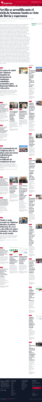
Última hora (12, 383)
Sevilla (12, 384)
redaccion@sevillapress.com (10, 399)
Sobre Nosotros (24, 382)
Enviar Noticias (34, 395)
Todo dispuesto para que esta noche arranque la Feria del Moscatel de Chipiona (14, 189)
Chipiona (12, 6)
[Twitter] (2, 390)
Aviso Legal (23, 388)
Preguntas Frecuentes (35, 394)
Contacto (23, 389)
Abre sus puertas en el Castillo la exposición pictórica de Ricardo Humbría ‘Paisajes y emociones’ (14, 116)
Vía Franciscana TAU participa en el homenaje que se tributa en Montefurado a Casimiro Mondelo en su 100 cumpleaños (4, 273)
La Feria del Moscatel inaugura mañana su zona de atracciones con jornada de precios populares (4, 252)
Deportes (12, 388)
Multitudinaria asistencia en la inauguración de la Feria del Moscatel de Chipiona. (23, 114)
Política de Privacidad (25, 384)
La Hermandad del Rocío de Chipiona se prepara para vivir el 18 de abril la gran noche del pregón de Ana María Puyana (4, 202)
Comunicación (13, 390)
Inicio (0, 6)
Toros (12, 389)
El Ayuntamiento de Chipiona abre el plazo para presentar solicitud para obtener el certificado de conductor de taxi (32, 77)
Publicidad (33, 393)
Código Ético (23, 383)
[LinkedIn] (5, 390)
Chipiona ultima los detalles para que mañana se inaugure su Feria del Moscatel (23, 260)
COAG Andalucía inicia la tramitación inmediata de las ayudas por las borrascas (14, 260)
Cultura (12, 391)
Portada (4, 6)
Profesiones (12, 392)
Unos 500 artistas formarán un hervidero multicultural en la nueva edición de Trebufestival (4, 129)
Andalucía (8, 6)
